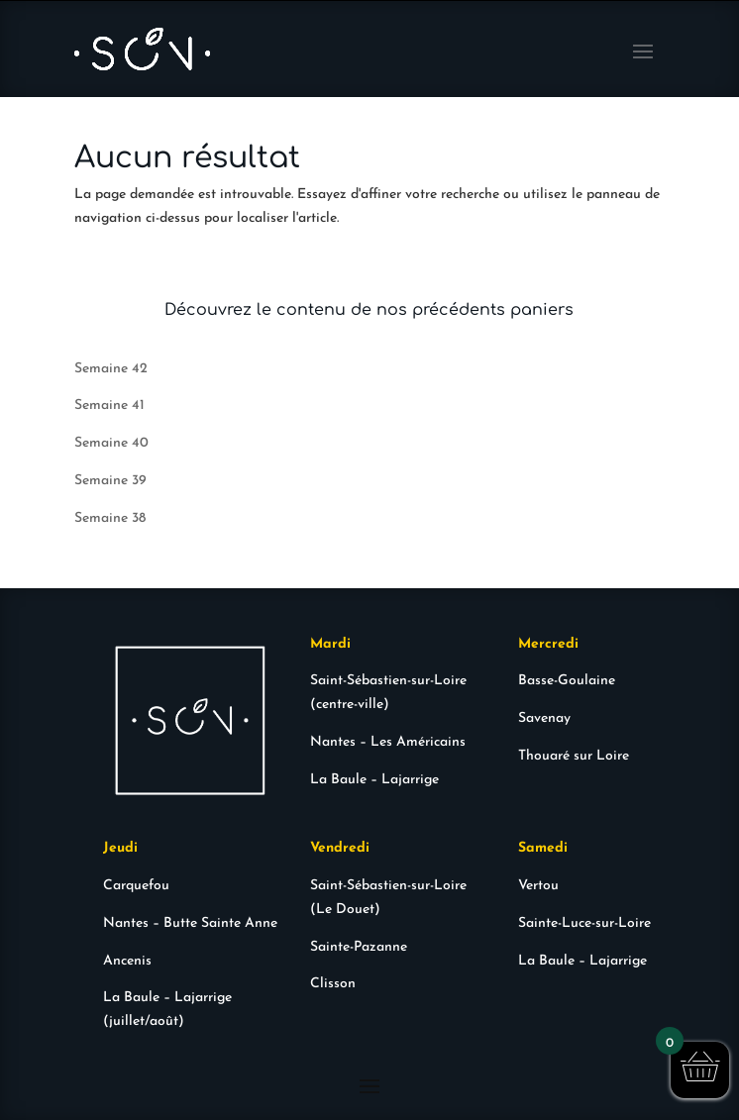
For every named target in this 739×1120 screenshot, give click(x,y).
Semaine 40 (111, 443)
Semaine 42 (111, 368)
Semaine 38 (110, 518)
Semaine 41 (109, 405)
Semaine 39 (110, 480)
